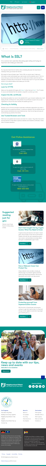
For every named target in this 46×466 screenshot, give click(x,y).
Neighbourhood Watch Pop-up (8, 420)
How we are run (27, 418)
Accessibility (14, 454)
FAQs (11, 1)
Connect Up (4, 423)
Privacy (3, 454)
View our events (39, 418)
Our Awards (26, 420)
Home (6, 48)
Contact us (37, 420)
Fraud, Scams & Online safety (27, 48)
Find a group (38, 412)
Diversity (20, 454)
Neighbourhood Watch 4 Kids (8, 416)
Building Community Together (8, 414)
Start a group (38, 416)
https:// (23, 90)
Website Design (4, 461)
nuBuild (3, 418)
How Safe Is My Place (6, 412)
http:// (34, 90)
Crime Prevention (14, 48)
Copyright (8, 454)
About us (25, 412)
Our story (25, 416)
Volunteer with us (39, 414)
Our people (26, 414)
